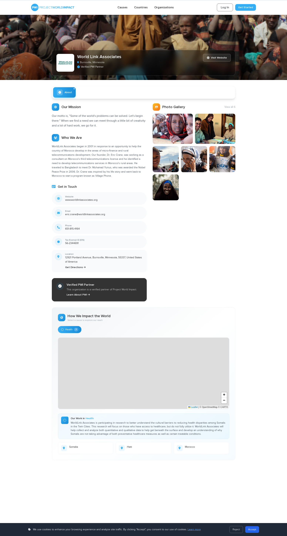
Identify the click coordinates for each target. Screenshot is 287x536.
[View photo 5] (222, 159)
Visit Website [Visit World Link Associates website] (217, 57)
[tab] (64, 92)
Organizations (164, 7)
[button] (224, 395)
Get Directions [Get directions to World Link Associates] (75, 267)
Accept (252, 529)
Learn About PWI (78, 294)
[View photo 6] (166, 187)
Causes (122, 7)
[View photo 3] (166, 159)
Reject (236, 529)
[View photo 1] (173, 129)
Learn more (194, 529)
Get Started (245, 7)
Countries (141, 7)
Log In (225, 7)
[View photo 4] (194, 159)
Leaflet (193, 407)
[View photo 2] (215, 129)
